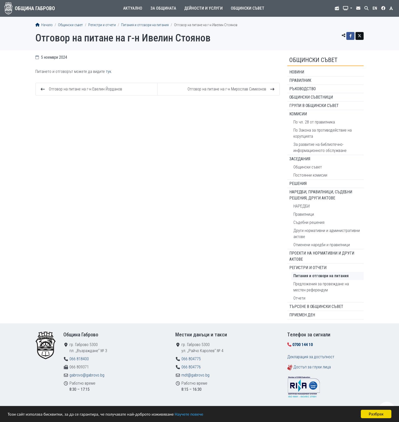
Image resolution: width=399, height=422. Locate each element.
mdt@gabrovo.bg (195, 375)
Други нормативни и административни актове (326, 233)
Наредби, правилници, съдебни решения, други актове (320, 195)
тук (108, 71)
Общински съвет (247, 8)
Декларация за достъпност (310, 356)
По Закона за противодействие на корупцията (322, 133)
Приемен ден (302, 314)
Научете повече (189, 414)
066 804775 (191, 358)
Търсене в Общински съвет (316, 306)
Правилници (303, 214)
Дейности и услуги (203, 8)
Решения (298, 183)
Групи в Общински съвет (314, 105)
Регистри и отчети (102, 25)
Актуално (132, 8)
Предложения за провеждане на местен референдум (321, 287)
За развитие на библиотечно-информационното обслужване (320, 147)
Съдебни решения (308, 222)
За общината (163, 8)
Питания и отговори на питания (145, 25)
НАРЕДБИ (301, 206)
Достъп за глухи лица (312, 367)
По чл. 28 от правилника (314, 122)
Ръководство (302, 88)
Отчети (299, 298)
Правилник (300, 80)
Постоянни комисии (310, 175)
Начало (44, 25)
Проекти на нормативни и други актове (321, 256)
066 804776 (191, 367)
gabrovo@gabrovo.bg (86, 375)
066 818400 (79, 358)
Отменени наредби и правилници (321, 244)
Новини (296, 72)
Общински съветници (311, 97)
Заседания (299, 159)
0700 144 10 (302, 344)
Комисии (298, 114)
